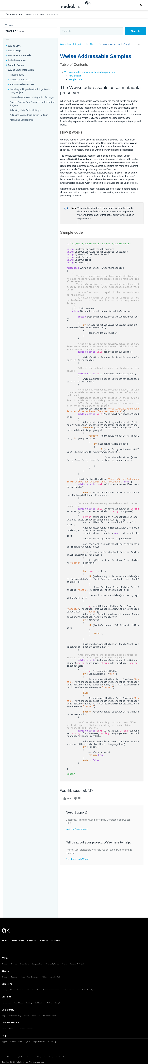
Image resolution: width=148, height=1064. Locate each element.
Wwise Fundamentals (19, 55)
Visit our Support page (78, 834)
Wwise (5, 957)
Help (4, 1035)
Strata (5, 970)
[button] (8, 5)
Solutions (7, 983)
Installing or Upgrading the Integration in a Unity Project (31, 91)
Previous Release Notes (22, 84)
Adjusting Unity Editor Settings (25, 110)
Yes (68, 804)
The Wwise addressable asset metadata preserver (91, 72)
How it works (76, 75)
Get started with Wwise (78, 864)
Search (135, 31)
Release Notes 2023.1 (21, 79)
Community (8, 1009)
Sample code (76, 79)
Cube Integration (17, 60)
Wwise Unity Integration (21, 70)
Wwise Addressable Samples (117, 44)
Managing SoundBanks (22, 120)
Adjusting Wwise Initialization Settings (29, 115)
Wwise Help (14, 50)
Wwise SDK (14, 45)
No (79, 804)
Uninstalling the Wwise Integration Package (32, 97)
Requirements (17, 74)
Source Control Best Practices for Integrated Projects (32, 104)
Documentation (14, 14)
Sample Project (16, 65)
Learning (6, 996)
